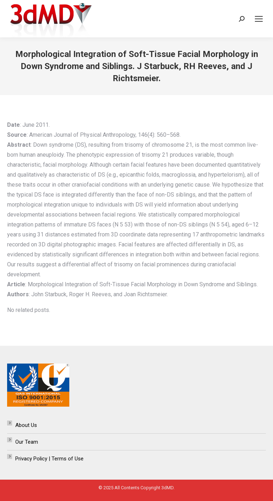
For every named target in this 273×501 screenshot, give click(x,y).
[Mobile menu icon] (259, 19)
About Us (26, 425)
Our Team (26, 442)
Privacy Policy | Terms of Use (49, 458)
